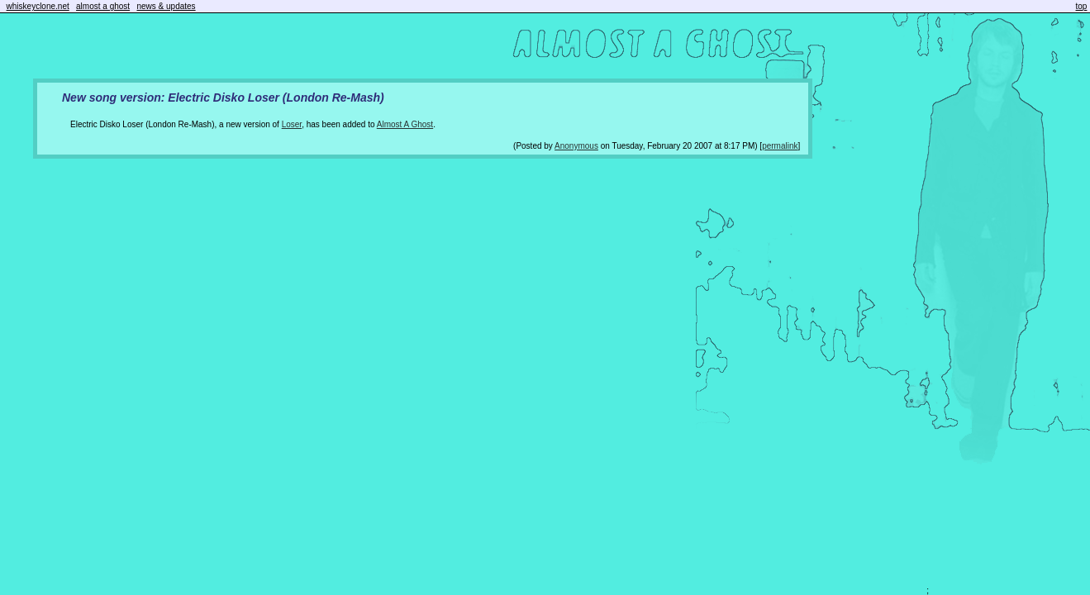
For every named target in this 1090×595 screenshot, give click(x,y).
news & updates (165, 6)
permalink (779, 145)
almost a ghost (103, 6)
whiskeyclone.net (38, 6)
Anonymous (576, 145)
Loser (292, 124)
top (1082, 6)
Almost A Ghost (405, 124)
